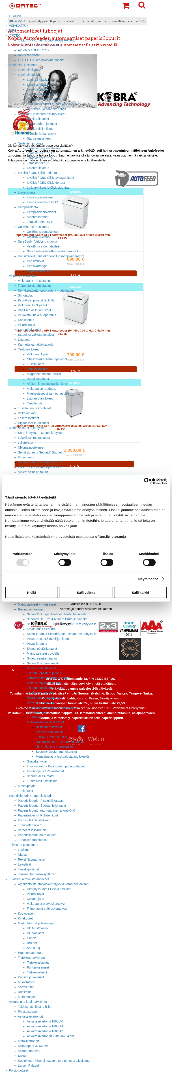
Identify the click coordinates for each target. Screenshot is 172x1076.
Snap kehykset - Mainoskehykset (40, 433)
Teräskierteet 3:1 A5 (40, 158)
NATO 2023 (17, 21)
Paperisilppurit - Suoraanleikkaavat (42, 805)
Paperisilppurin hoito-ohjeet (37, 835)
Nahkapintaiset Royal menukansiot (60, 742)
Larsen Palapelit (29, 1065)
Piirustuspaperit (28, 1011)
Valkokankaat (27, 413)
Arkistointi (24, 992)
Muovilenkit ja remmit (41, 133)
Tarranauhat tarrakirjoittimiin (37, 874)
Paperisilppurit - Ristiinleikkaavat (40, 800)
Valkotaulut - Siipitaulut (33, 305)
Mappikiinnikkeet (38, 271)
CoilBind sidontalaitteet (42, 231)
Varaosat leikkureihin (32, 830)
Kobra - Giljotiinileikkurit (34, 820)
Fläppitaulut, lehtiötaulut (34, 285)
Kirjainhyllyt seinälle (40, 693)
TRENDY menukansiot (51, 737)
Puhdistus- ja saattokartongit (46, 109)
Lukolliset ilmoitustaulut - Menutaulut (52, 707)
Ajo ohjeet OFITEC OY (33, 50)
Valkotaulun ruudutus (41, 388)
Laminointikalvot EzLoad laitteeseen (52, 104)
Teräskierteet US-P (40, 222)
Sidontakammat (38, 217)
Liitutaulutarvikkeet (40, 398)
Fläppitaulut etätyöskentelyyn (47, 908)
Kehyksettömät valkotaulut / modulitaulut (46, 290)
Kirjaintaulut (26, 457)
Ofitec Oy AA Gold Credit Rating (40, 45)
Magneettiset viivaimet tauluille (48, 393)
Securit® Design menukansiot (56, 751)
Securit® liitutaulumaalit (43, 663)
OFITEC (14, 35)
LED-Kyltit (34, 717)
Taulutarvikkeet (28, 349)
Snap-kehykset (37, 761)
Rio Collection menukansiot (55, 746)
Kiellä (31, 592)
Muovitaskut (26, 982)
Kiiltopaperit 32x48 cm (33, 1046)
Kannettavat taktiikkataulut (36, 344)
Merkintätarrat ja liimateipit (36, 923)
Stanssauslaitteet (39, 138)
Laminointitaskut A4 (40, 89)
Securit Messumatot (40, 776)
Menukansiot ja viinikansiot (45, 722)
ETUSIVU (15, 16)
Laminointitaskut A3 (40, 84)
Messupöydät (27, 786)
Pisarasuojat (26, 325)
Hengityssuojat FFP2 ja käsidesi (49, 889)
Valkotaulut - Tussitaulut (34, 280)
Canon (31, 938)
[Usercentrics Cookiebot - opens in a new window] (147, 481)
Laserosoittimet (28, 418)
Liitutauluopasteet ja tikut (44, 673)
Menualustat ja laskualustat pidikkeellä (62, 756)
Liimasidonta (26, 192)
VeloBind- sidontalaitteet (43, 246)
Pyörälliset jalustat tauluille (36, 300)
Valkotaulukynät (38, 354)
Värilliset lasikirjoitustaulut (35, 310)
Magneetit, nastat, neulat (44, 374)
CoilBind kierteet (38, 236)
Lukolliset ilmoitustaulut (34, 437)
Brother (32, 943)
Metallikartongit (28, 1041)
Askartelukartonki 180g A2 (45, 1031)
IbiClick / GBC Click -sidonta (37, 173)
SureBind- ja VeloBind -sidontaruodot (52, 251)
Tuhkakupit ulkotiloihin (42, 781)
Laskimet (24, 849)
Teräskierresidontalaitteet (44, 148)
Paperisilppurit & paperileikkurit (30, 796)
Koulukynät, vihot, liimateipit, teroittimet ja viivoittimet (54, 1060)
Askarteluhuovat (29, 1051)
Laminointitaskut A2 (40, 79)
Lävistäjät (24, 864)
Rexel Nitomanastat (31, 859)
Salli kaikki (140, 592)
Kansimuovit (35, 261)
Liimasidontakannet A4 (42, 202)
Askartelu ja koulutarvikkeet (28, 1002)
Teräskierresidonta (30, 143)
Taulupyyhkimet (37, 369)
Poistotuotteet (18, 1070)
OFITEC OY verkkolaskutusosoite (41, 60)
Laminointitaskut (29, 74)
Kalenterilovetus (38, 168)
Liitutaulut (24, 339)
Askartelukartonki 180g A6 (45, 1021)
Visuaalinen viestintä (23, 276)
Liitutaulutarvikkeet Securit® (46, 688)
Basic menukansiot (49, 727)
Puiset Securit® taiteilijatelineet (39, 467)
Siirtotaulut (25, 295)
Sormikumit (26, 987)
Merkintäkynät (27, 997)
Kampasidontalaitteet (41, 212)
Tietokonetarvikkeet (31, 957)
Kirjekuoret (25, 918)
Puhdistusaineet (38, 379)
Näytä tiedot (148, 579)
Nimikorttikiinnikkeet (40, 128)
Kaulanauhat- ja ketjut (42, 124)
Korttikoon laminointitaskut (45, 99)
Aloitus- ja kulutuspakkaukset (47, 383)
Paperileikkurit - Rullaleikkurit (38, 815)
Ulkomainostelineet (31, 447)
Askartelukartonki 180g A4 (45, 1026)
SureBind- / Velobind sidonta (37, 241)
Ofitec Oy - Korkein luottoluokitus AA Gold (46, 40)
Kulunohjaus (35, 899)
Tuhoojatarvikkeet (30, 825)
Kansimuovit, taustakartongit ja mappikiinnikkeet (51, 256)
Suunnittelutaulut (29, 330)
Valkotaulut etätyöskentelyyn (46, 903)
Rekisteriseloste (29, 55)
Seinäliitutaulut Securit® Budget (40, 452)
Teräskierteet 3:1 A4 (40, 153)
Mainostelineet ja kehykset (27, 428)
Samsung (33, 948)
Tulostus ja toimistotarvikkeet (29, 879)
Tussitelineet (35, 364)
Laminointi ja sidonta (23, 65)
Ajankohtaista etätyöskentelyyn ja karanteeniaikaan (53, 884)
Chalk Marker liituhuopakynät (47, 359)
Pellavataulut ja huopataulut (37, 315)
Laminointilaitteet (29, 70)
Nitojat (22, 854)
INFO (12, 30)
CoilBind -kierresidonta (33, 227)
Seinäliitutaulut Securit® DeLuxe (40, 462)
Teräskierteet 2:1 (38, 163)
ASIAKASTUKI (19, 25)
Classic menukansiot (50, 732)
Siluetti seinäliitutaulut (33, 472)
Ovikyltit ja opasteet (40, 702)
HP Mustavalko (37, 928)
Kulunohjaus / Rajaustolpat (45, 771)
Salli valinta (86, 592)
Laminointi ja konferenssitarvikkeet (42, 114)
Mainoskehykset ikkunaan (44, 683)
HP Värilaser (35, 933)
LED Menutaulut (38, 712)
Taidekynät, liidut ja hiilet (35, 1006)
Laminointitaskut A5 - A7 (43, 94)
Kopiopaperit (26, 913)
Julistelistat (25, 442)
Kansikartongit (37, 266)
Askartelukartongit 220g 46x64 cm (50, 1036)
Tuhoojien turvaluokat (32, 840)
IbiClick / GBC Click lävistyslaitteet (50, 177)
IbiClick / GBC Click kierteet (46, 182)
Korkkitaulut (26, 320)
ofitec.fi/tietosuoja (110, 536)
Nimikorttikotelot (38, 119)
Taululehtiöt (35, 403)
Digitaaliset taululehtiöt (33, 423)
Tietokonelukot (37, 972)
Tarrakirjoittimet (28, 869)
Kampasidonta (28, 207)
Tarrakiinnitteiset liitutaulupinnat (48, 678)
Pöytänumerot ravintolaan (44, 697)
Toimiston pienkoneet (23, 845)
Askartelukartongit (30, 1016)
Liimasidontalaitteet (40, 197)
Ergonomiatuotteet (30, 952)
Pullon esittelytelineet (41, 668)
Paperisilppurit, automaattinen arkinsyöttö (46, 810)
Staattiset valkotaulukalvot (36, 334)
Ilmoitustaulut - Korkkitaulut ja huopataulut (56, 766)
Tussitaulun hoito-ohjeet (34, 408)
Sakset (23, 1055)
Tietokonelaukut (38, 962)
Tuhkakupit (25, 791)
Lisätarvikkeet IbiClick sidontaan (49, 187)
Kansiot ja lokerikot (31, 977)
